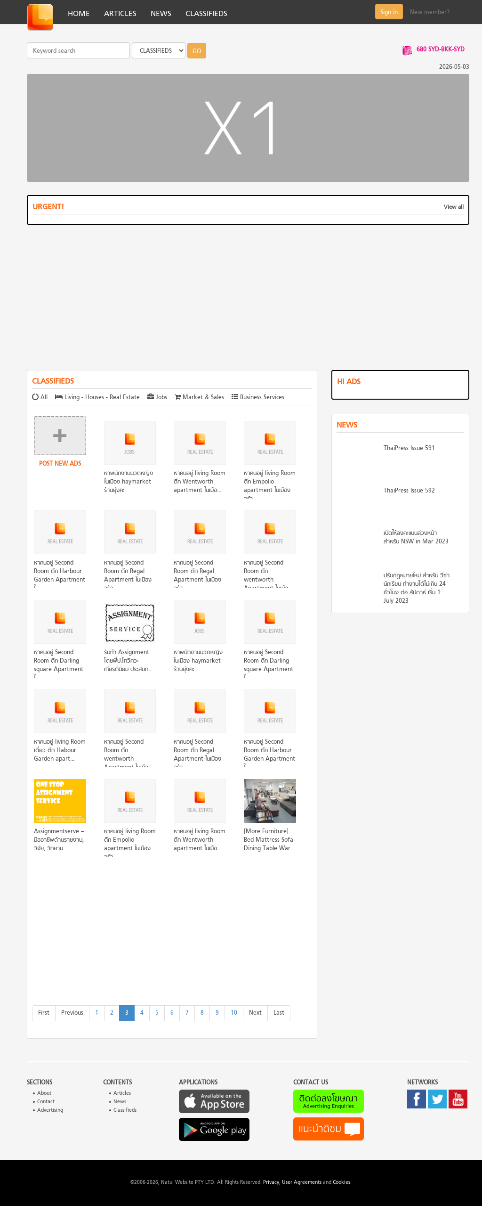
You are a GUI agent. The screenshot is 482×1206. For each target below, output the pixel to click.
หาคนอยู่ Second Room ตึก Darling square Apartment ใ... (58, 665)
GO (197, 52)
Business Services (258, 397)
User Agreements (301, 1183)
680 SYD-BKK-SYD (441, 50)
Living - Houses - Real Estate (97, 397)
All (40, 397)
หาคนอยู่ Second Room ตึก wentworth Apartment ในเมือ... (268, 575)
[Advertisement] (248, 299)
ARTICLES (120, 14)
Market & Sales (199, 397)
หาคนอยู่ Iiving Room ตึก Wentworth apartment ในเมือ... (199, 482)
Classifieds (125, 1111)
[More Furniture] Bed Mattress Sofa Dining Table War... (269, 840)
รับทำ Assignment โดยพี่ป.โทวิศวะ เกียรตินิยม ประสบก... (128, 661)
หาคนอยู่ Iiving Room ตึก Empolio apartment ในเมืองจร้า (270, 486)
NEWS (161, 14)
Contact (46, 1102)
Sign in (389, 12)
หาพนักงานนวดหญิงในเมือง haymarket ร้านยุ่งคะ (128, 482)
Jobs (157, 397)
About (44, 1094)
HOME (79, 14)
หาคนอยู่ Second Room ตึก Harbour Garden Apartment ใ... (59, 575)
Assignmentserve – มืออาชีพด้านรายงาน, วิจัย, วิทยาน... (59, 840)
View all (454, 207)
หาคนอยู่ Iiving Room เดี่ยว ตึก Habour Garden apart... (60, 751)
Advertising (50, 1111)
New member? (430, 12)
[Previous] (72, 1013)
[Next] (255, 1013)
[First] (44, 1013)
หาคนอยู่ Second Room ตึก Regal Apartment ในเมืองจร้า (128, 575)
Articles (122, 1094)
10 (234, 1013)
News (119, 1102)
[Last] (278, 1013)
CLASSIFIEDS (206, 14)
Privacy (271, 1183)
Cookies (341, 1183)
